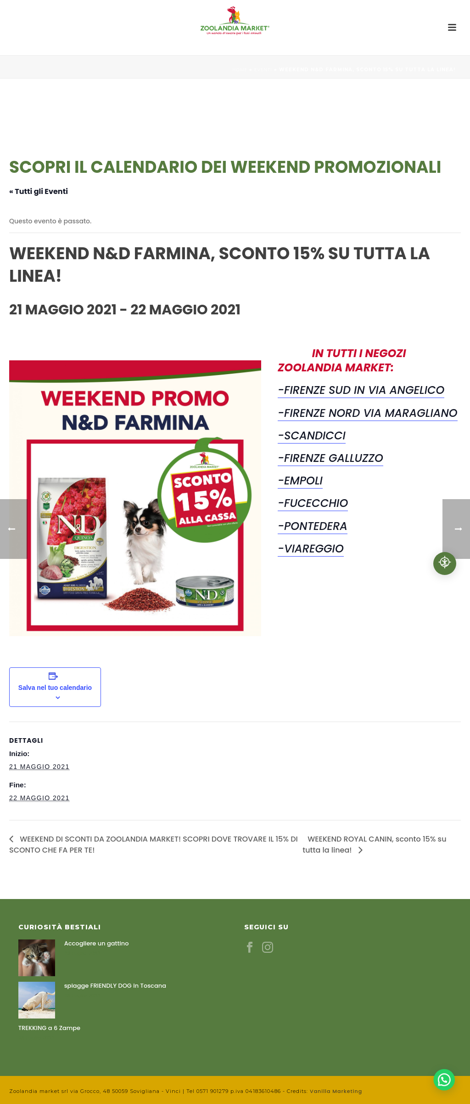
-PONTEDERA (312, 526)
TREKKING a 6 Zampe (49, 1028)
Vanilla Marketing (336, 1091)
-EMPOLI (300, 480)
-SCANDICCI (312, 435)
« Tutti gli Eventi (38, 191)
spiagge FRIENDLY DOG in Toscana (115, 986)
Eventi (263, 69)
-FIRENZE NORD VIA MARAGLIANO (368, 413)
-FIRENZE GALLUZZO (330, 458)
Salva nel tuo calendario (55, 687)
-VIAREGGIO (311, 548)
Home (239, 69)
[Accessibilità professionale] (444, 563)
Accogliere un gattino (96, 943)
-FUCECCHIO (313, 503)
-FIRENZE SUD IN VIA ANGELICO (361, 390)
